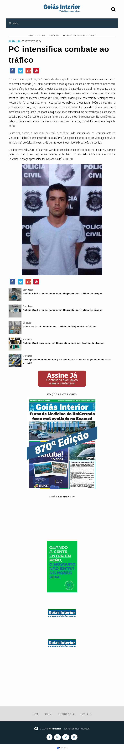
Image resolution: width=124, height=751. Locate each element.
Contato (86, 714)
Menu (15, 23)
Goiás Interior (54, 728)
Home (36, 714)
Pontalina (14, 41)
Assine (48, 714)
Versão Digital (66, 714)
